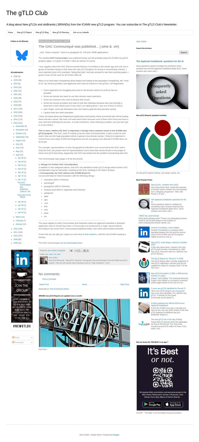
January (19, 224)
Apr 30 (21, 158)
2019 (16, 102)
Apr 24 (21, 165)
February (20, 221)
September (20, 137)
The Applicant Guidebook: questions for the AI (160, 61)
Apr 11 (21, 179)
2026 (16, 76)
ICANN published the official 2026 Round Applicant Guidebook (167, 304)
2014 (16, 119)
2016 (16, 112)
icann (51, 254)
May (18, 151)
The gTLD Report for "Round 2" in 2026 (167, 259)
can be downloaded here (71, 243)
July (18, 144)
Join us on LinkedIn (81, 32)
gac (47, 254)
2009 (16, 239)
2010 (16, 236)
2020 (16, 98)
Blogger (116, 435)
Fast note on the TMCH (24, 196)
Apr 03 (21, 209)
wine (58, 254)
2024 (16, 84)
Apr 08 (21, 205)
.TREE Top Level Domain (149, 216)
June (18, 148)
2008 (16, 243)
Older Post (124, 284)
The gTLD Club (27, 12)
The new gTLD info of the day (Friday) (166, 319)
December (20, 126)
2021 (16, 94)
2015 (16, 116)
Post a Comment (49, 279)
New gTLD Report (24, 32)
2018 (16, 105)
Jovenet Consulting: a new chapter (165, 228)
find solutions (91, 234)
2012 (16, 229)
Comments (18, 342)
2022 (16, 91)
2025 (16, 80)
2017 (16, 109)
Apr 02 (21, 212)
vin (55, 254)
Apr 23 (21, 169)
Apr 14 (21, 176)
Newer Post (44, 284)
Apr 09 (21, 202)
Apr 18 (21, 172)
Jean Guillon (141, 41)
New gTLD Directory (61, 32)
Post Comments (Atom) (59, 289)
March (18, 217)
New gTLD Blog (42, 32)
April (18, 155)
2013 (16, 123)
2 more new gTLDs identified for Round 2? (168, 288)
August (19, 140)
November (20, 130)
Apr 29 (21, 162)
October (19, 133)
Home (10, 32)
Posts (15, 338)
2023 (16, 87)
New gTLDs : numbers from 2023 (164, 185)
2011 (16, 232)
